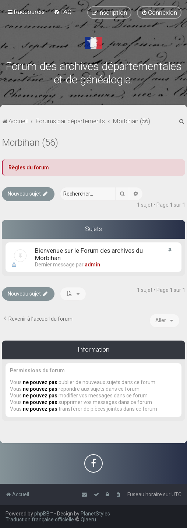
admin (92, 265)
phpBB (42, 514)
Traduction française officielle (40, 519)
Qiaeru (88, 519)
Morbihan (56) (30, 142)
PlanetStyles (95, 514)
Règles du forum (28, 167)
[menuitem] (63, 11)
